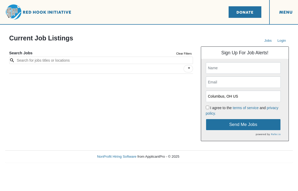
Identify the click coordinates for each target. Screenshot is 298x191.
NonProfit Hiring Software (116, 156)
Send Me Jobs (243, 124)
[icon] (189, 68)
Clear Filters (184, 53)
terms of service (246, 108)
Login (281, 41)
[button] (188, 68)
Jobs (268, 41)
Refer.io (276, 134)
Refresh (195, 156)
